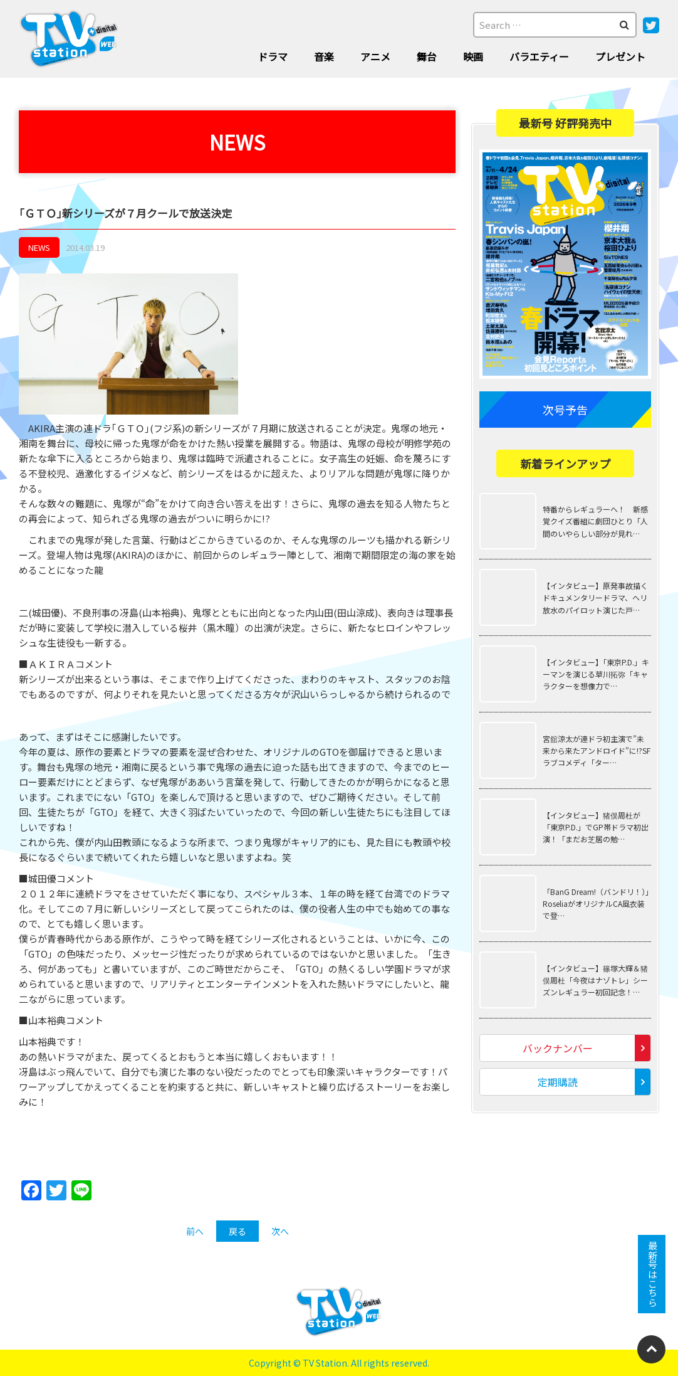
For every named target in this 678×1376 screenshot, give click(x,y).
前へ (195, 1231)
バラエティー (539, 56)
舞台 (427, 56)
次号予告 (565, 409)
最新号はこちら (652, 1274)
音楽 (324, 56)
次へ (280, 1231)
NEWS (39, 247)
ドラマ (273, 56)
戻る (237, 1231)
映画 (473, 56)
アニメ (375, 56)
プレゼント (620, 56)
